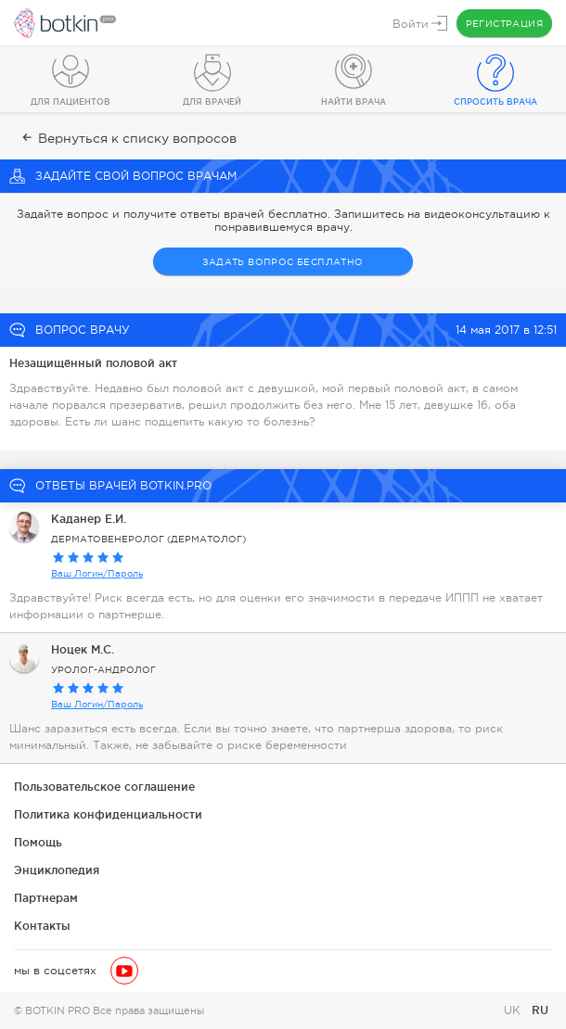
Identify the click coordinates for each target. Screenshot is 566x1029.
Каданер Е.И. (88, 519)
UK (514, 1010)
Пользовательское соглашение (104, 787)
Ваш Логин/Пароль (97, 573)
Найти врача (353, 102)
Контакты (42, 926)
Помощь (38, 842)
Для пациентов (70, 102)
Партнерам (46, 898)
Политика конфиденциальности (108, 814)
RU (540, 1010)
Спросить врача (495, 102)
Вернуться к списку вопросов (128, 138)
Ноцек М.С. (82, 649)
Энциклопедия (56, 870)
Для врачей (212, 102)
